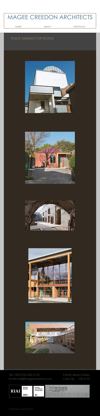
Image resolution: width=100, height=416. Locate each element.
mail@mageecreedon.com (34, 379)
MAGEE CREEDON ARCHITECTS (50, 16)
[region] (50, 87)
